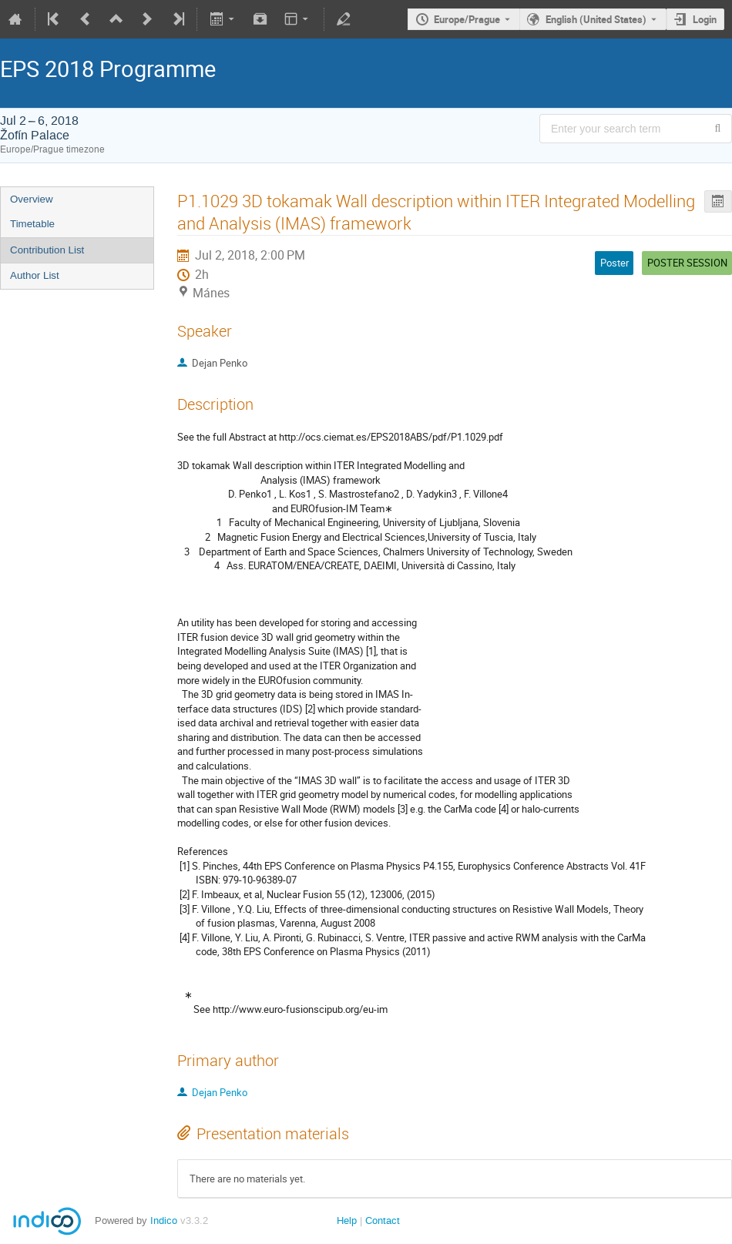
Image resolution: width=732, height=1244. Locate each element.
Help (347, 1220)
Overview (31, 199)
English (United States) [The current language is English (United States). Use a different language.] (596, 19)
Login (705, 19)
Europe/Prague (467, 19)
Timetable (32, 224)
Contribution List (47, 250)
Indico (163, 1220)
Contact (382, 1220)
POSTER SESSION (687, 263)
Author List (34, 275)
